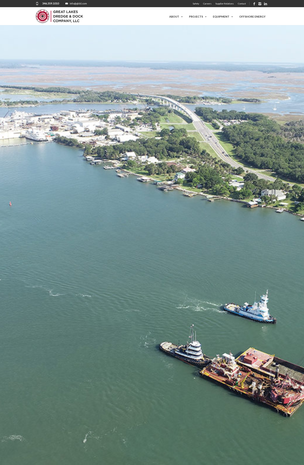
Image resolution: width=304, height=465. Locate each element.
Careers (207, 3)
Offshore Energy (252, 16)
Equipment (223, 16)
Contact (242, 3)
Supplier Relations (224, 3)
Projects (198, 16)
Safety (196, 3)
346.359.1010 (50, 3)
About (176, 16)
